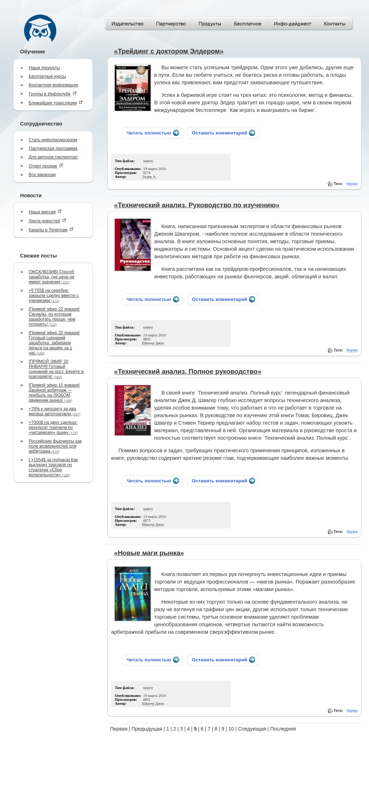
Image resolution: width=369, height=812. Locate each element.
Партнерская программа (53, 148)
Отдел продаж (46, 166)
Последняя (283, 729)
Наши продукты (44, 67)
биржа (352, 183)
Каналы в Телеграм (51, 229)
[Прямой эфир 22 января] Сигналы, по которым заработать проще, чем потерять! (54, 317)
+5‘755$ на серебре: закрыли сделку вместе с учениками (54, 295)
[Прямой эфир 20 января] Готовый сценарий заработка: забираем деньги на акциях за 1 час (54, 342)
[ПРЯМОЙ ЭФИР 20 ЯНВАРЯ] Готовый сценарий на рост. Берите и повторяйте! (56, 369)
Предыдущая (147, 729)
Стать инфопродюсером (53, 139)
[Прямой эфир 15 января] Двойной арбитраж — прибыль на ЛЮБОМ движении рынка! (54, 393)
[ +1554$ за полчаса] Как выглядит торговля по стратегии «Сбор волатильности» (53, 467)
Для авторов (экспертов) (53, 157)
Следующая (252, 729)
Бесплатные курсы (47, 76)
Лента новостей (47, 220)
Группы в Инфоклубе (53, 93)
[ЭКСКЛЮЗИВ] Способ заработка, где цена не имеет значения (51, 276)
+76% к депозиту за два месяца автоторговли (54, 411)
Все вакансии (42, 174)
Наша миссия (45, 211)
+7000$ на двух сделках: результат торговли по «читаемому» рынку (53, 427)
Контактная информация (53, 85)
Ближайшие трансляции (56, 102)
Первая (118, 729)
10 (231, 729)
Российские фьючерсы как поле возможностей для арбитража (55, 446)
